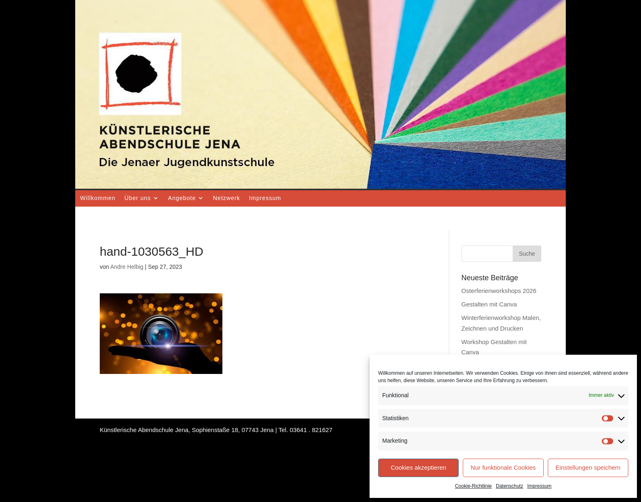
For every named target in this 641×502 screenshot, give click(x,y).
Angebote (182, 198)
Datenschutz (509, 486)
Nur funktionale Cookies (503, 467)
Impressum (539, 486)
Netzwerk (226, 198)
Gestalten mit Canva (489, 304)
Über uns (137, 198)
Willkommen (97, 198)
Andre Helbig (126, 266)
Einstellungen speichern (588, 467)
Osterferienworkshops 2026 (499, 290)
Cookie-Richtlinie (473, 486)
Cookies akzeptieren (418, 467)
